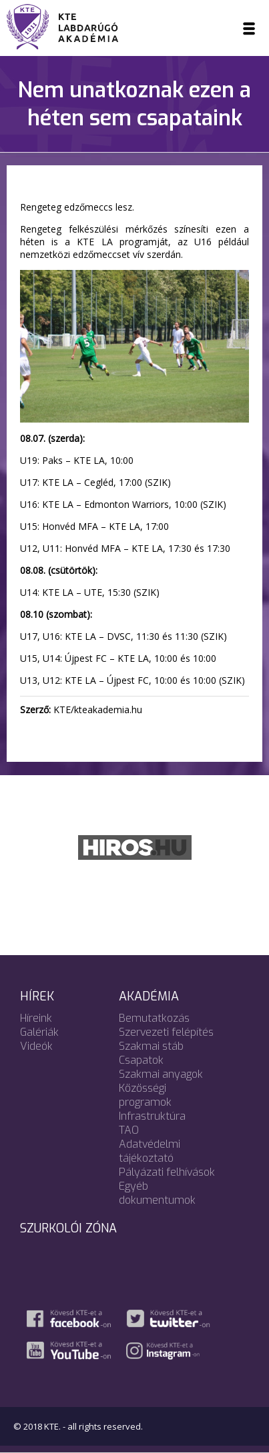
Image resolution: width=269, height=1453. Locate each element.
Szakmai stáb (151, 1046)
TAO (129, 1130)
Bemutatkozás (154, 1018)
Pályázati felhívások (167, 1172)
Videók (36, 1046)
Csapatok (141, 1060)
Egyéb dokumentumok (157, 1193)
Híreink (36, 1018)
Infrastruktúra (152, 1116)
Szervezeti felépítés (166, 1032)
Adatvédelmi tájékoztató (149, 1151)
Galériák (39, 1032)
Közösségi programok (145, 1095)
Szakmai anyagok (161, 1074)
